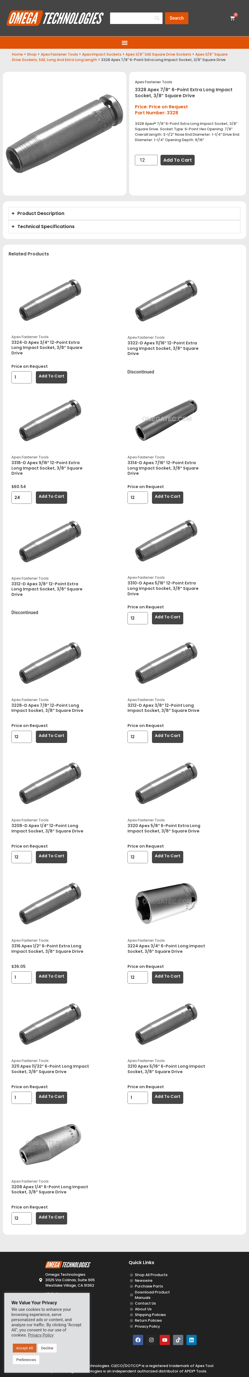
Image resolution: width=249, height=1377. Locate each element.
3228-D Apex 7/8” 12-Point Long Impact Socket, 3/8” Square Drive (47, 708)
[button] (124, 42)
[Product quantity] (146, 160)
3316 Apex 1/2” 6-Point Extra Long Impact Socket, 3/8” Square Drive (47, 948)
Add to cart (177, 160)
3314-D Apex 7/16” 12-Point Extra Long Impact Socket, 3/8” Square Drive (163, 468)
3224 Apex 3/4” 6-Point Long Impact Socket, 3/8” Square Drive (166, 948)
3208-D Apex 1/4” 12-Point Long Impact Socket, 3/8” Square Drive (47, 828)
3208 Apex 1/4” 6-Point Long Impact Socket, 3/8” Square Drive (49, 1189)
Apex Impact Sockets (102, 54)
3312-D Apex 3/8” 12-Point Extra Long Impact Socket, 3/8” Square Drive (47, 589)
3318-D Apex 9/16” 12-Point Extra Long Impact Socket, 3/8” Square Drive (47, 468)
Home (17, 54)
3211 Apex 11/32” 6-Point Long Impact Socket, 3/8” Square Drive (50, 1069)
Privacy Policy (40, 1335)
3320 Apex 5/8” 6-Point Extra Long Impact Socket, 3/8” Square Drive (163, 828)
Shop (32, 54)
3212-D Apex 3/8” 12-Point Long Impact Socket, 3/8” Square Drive (163, 708)
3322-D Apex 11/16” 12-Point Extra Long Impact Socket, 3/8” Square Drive (163, 348)
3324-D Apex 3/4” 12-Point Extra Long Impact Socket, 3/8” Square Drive (47, 348)
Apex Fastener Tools (59, 54)
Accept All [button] (24, 1348)
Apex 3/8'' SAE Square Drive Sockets (158, 54)
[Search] (176, 18)
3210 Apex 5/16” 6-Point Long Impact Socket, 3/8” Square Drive (166, 1069)
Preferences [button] (26, 1360)
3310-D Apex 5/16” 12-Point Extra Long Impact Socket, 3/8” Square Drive (163, 588)
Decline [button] (47, 1348)
